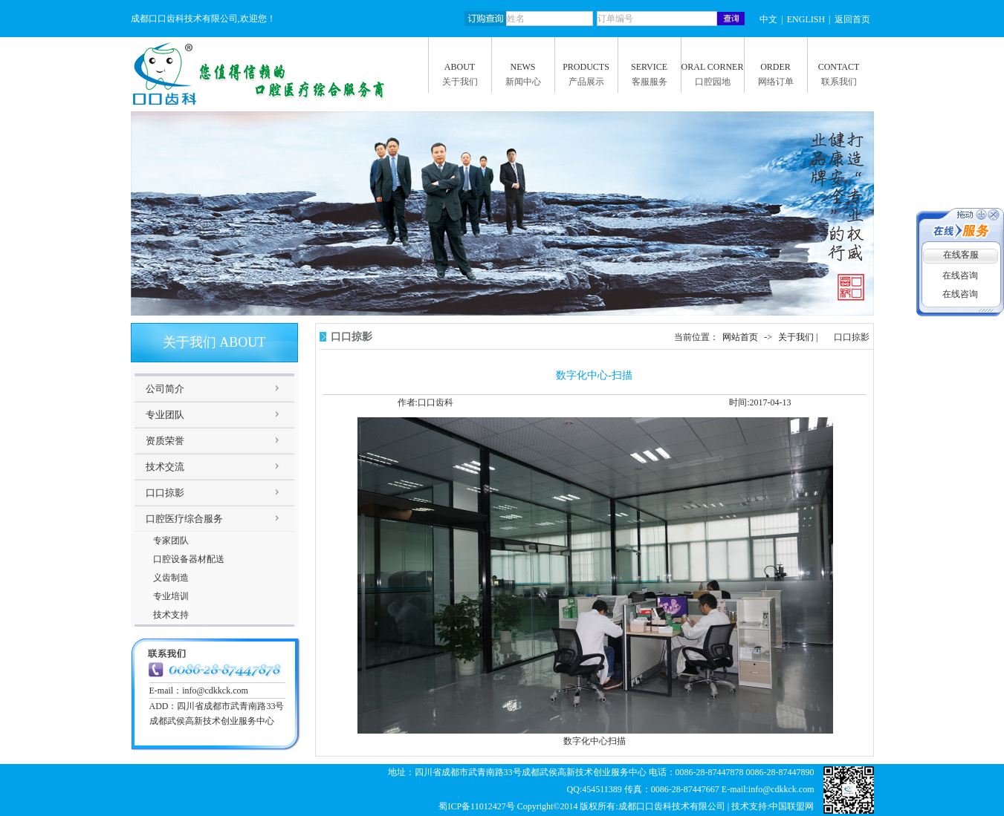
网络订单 (776, 81)
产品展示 (586, 81)
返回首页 (852, 19)
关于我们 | (799, 337)
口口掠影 (165, 492)
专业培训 (171, 596)
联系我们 (839, 81)
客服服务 (649, 81)
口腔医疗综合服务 (184, 518)
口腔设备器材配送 (188, 559)
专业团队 (165, 414)
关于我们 (460, 81)
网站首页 (740, 337)
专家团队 (171, 540)
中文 (768, 19)
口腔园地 (713, 81)
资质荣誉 (165, 440)
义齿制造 (171, 577)
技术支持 (171, 615)
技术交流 (165, 466)
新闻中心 (523, 81)
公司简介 (165, 388)
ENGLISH (806, 19)
